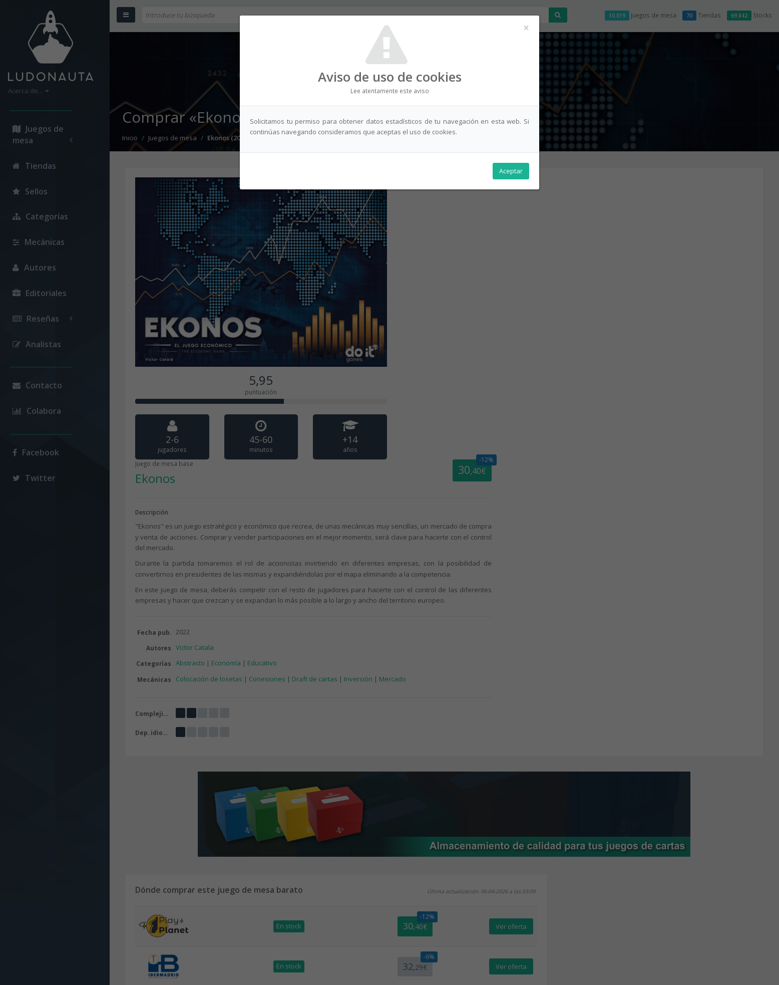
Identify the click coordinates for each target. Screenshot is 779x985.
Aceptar (511, 170)
